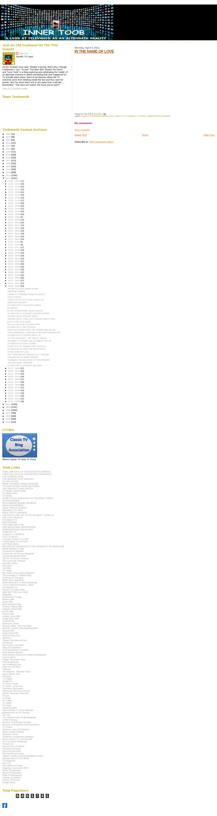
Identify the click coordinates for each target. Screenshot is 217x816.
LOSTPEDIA (8, 621)
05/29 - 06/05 (14, 264)
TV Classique (129, 116)
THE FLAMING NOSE (13, 476)
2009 (8, 407)
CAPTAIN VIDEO (10, 544)
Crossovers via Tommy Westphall (18, 553)
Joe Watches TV (10, 587)
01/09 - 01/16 (14, 399)
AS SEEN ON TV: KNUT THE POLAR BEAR (26, 349)
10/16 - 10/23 (14, 209)
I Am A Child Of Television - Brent (18, 585)
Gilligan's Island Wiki (12, 609)
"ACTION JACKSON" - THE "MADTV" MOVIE (27, 338)
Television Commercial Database (18, 736)
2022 (8, 146)
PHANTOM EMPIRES (12, 505)
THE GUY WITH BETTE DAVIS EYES (23, 324)
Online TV (119, 116)
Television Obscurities (12, 688)
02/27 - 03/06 (14, 379)
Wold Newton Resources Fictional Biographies (24, 655)
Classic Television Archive (14, 640)
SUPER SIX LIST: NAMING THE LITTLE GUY (27, 346)
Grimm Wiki (7, 611)
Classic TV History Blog (13, 590)
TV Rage (6, 698)
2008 (8, 410)
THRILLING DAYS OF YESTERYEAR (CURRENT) (26, 472)
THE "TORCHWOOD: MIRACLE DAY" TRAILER (28, 354)
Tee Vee (6, 715)
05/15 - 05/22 (14, 269)
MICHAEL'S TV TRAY (12, 510)
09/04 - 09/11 (14, 225)
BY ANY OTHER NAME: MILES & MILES (25, 311)
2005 (8, 419)
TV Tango (6, 703)
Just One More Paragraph (14, 741)
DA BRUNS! (12, 308)
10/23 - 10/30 (14, 206)
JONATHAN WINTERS (17, 302)
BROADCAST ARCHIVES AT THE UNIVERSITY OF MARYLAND (33, 546)
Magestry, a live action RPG (15, 768)
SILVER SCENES (10, 500)
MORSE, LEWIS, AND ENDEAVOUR (20, 628)
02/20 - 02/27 (14, 382)
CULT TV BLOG (10, 537)
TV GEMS (7, 496)
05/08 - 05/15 (14, 272)
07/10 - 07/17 (14, 247)
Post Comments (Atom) (101, 142)
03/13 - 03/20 (14, 374)
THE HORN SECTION (13, 525)
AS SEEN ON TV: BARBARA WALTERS (24, 365)
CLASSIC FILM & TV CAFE (15, 539)
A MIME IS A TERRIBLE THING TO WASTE (26, 294)
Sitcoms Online (9, 708)
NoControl (7, 565)
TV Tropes (7, 700)
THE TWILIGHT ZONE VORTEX (17, 488)
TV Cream (7, 727)
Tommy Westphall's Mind (14, 556)
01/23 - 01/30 (14, 393)
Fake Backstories (10, 662)
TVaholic (6, 669)
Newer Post (81, 135)
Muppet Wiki (8, 630)
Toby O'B (23, 53)
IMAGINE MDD (9, 522)
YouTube (6, 568)
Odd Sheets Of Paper (12, 765)
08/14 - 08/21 (14, 233)
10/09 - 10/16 (14, 211)
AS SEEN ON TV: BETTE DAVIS (21, 327)
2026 (8, 134)
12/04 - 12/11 (14, 189)
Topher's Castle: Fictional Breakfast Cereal (22, 756)
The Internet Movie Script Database (19, 717)
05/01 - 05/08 (14, 275)
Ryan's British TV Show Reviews (17, 710)
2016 (8, 163)
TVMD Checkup (9, 720)
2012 (8, 175)
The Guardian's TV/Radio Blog (16, 575)
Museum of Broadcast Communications (21, 724)
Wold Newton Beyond (12, 652)
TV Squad (7, 570)
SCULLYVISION (14, 297)
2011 (8, 178)
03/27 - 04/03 (14, 368)
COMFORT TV (9, 532)
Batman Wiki (8, 599)
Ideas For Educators (12, 773)
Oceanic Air (7, 744)
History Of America (11, 780)
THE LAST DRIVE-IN (12, 517)
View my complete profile (14, 88)
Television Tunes (10, 734)
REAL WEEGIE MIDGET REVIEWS (19, 503)
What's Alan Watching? (13, 580)
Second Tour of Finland (13, 746)
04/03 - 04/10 (14, 286)
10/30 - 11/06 (14, 203)
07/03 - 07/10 (14, 250)
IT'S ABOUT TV (9, 520)
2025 (8, 137)
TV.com (6, 696)
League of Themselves (90, 116)
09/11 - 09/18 (14, 222)
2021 (8, 149)
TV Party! (6, 705)
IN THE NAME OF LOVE (94, 51)
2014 (8, 169)
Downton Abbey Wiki (12, 606)
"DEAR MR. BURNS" (16, 291)
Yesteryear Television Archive (16, 691)
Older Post (209, 135)
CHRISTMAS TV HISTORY (15, 541)
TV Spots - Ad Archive (12, 686)
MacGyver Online (10, 623)
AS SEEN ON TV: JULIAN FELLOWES (24, 305)
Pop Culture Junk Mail (12, 645)
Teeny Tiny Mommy (11, 770)
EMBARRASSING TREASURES (17, 529)
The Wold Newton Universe (15, 650)
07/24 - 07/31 (14, 242)
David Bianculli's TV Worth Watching (19, 582)
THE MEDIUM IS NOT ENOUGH (18, 479)
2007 (8, 413)
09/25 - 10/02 (14, 217)
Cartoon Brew (9, 657)
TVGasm (6, 676)
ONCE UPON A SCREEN (14, 508)
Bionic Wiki (7, 602)
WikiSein (6, 638)
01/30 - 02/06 (14, 390)
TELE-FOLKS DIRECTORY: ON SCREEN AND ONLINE (31, 330)
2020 (8, 152)
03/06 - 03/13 (14, 376)
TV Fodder (7, 679)
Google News (8, 782)
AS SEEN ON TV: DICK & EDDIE (21, 343)
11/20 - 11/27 (14, 195)
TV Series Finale (10, 683)
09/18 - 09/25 (14, 220)
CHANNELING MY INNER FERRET (22, 357)
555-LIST (6, 763)
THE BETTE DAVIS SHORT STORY (22, 289)
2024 (8, 140)
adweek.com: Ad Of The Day (16, 712)
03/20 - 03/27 (14, 371)
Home (145, 135)
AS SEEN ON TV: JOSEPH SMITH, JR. (24, 335)
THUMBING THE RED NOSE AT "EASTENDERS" (28, 360)
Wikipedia (7, 594)
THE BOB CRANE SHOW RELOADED (20, 486)
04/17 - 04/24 (14, 280)
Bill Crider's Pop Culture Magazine (18, 573)
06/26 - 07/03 (14, 253)
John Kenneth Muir (11, 667)
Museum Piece (107, 116)
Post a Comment (82, 130)
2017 (8, 160)
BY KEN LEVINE (10, 481)
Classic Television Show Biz (15, 693)
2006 (8, 416)
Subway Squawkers (11, 777)
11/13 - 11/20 (14, 198)
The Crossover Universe (13, 561)
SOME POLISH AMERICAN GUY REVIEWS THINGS (27, 498)
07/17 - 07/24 (14, 245)
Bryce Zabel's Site (11, 674)
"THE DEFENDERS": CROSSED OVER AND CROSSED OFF (34, 332)
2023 (8, 143)
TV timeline (141, 116)
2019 (8, 155)
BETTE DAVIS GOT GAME (19, 322)
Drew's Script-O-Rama (13, 732)
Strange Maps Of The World (15, 758)
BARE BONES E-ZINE (13, 549)
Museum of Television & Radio (16, 722)
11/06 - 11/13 (14, 200)
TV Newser (7, 643)
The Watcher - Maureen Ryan (16, 671)
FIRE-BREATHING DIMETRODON (19, 527)
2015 (8, 166)
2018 (8, 157)
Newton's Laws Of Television (16, 729)
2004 (8, 422)
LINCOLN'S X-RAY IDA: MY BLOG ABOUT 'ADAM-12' (28, 515)
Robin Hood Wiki (10, 633)
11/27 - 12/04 (14, 192)
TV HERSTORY (9, 493)
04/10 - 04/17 (14, 283)
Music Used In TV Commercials (17, 739)
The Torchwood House (13, 753)
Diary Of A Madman (11, 647)
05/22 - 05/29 (14, 267)
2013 (8, 172)
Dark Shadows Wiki (11, 604)
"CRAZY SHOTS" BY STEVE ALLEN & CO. (26, 300)
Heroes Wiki (8, 614)
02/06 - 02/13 (14, 387)
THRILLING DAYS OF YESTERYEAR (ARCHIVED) (26, 474)
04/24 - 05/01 (14, 278)
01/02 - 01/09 (14, 401)
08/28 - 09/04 (14, 228)
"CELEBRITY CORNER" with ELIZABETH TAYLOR (29, 341)
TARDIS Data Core (11, 635)
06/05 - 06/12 (14, 261)
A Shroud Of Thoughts (13, 578)
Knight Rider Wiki (10, 618)
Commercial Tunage (12, 597)
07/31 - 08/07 (14, 239)
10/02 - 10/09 (14, 214)
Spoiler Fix (7, 681)
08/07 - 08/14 (14, 236)
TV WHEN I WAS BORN (14, 491)
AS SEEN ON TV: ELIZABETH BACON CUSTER (28, 313)
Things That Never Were (14, 659)
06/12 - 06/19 (14, 258)
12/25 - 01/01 (14, 181)
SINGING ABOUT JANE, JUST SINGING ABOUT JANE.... (32, 319)
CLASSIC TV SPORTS (13, 534)
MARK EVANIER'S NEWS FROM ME (20, 484)
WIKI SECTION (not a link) (15, 592)
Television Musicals (11, 749)
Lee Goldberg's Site (11, 664)
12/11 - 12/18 (14, 186)
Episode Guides (9, 563)
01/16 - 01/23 (14, 396)
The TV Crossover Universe (15, 558)
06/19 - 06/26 (14, 256)
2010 (8, 404)
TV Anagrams (8, 761)
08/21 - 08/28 (14, 231)
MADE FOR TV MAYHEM (14, 512)
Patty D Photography (12, 775)
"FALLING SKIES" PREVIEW (19, 363)
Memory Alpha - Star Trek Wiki (16, 626)
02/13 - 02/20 (14, 385)
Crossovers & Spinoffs (13, 551)
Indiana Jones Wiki (11, 616)
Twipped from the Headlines (159, 116)
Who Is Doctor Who (11, 751)
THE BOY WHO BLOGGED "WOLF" (23, 316)
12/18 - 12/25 (14, 184)
